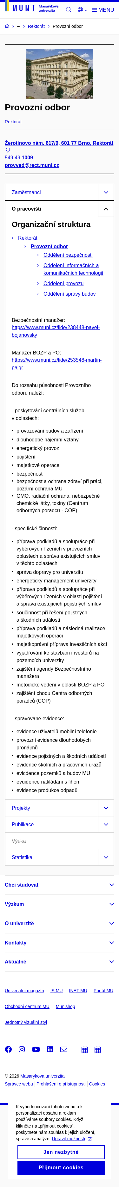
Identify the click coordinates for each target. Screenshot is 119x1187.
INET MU (78, 990)
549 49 (19, 158)
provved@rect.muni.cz (32, 165)
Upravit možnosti (72, 1162)
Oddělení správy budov (69, 294)
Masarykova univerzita (42, 1076)
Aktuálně (15, 961)
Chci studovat (21, 885)
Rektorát (27, 238)
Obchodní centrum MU (27, 1006)
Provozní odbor (49, 246)
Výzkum (14, 904)
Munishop (65, 1006)
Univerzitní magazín (24, 990)
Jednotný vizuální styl (26, 1022)
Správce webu (19, 1083)
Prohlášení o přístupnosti (61, 1083)
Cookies (97, 1083)
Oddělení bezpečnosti (68, 255)
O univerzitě (19, 923)
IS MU (56, 990)
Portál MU (103, 990)
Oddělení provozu (63, 283)
